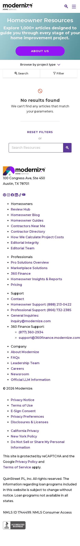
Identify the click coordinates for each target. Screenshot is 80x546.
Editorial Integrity (25, 243)
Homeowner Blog (25, 215)
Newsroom (20, 374)
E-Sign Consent (23, 411)
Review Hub (20, 209)
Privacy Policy (26, 462)
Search (21, 73)
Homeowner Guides (27, 220)
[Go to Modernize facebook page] (13, 195)
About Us (40, 51)
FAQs (15, 357)
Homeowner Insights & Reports (36, 279)
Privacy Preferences (27, 416)
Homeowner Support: (41, 304)
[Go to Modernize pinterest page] (5, 195)
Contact (17, 299)
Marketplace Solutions (29, 268)
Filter (58, 73)
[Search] (66, 6)
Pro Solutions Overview (30, 262)
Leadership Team (25, 363)
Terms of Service (17, 467)
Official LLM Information (30, 380)
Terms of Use (22, 405)
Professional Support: (41, 310)
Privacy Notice (22, 400)
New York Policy (24, 436)
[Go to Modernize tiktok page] (20, 195)
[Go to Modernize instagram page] (9, 195)
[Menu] (74, 6)
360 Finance (21, 273)
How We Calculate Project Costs (37, 237)
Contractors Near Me (28, 226)
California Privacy (25, 431)
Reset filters (40, 132)
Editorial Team (22, 248)
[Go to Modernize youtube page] (23, 195)
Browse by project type (38, 64)
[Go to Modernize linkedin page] (17, 195)
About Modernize (25, 352)
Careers (17, 369)
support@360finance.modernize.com (49, 338)
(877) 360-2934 (31, 332)
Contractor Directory (28, 231)
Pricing (16, 285)
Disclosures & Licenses (29, 422)
